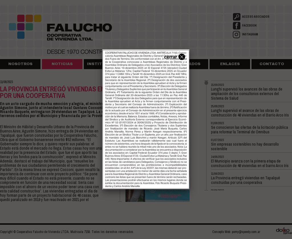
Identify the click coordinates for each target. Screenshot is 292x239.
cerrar (174, 56)
